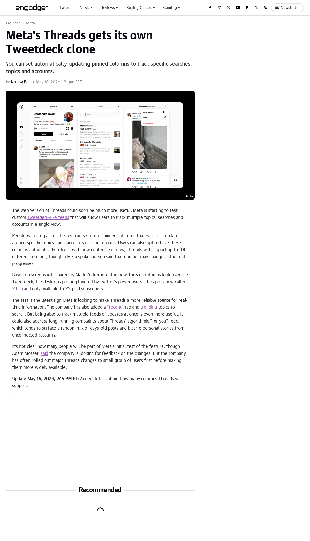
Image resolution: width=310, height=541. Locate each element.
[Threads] (256, 7)
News (84, 8)
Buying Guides (139, 8)
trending (148, 307)
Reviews (108, 8)
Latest (65, 8)
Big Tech (13, 23)
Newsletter (287, 8)
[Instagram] (219, 7)
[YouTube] (237, 7)
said (44, 353)
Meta (30, 23)
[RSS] (265, 7)
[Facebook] (210, 7)
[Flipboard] (247, 7)
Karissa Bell (21, 82)
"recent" (115, 307)
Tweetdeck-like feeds (48, 218)
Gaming (170, 8)
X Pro (17, 289)
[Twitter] (228, 7)
